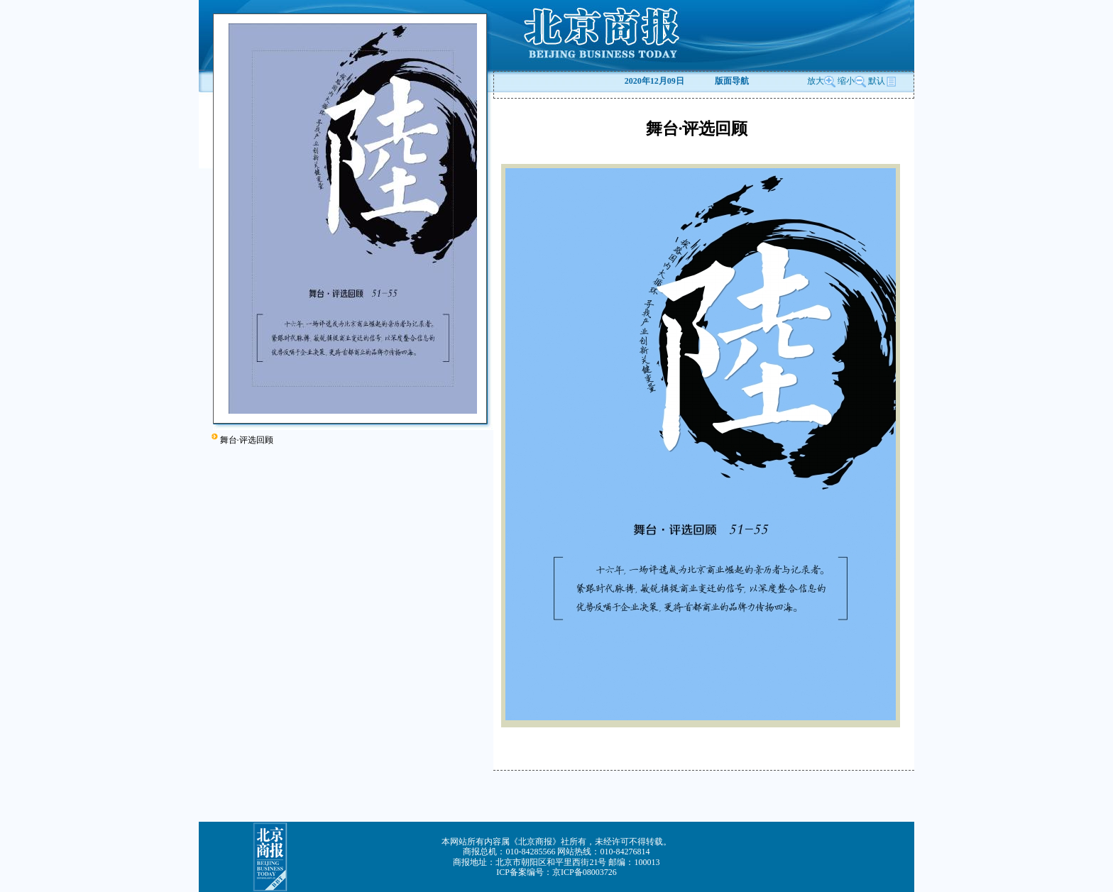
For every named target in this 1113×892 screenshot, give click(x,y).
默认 (882, 81)
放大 (821, 81)
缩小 (846, 81)
